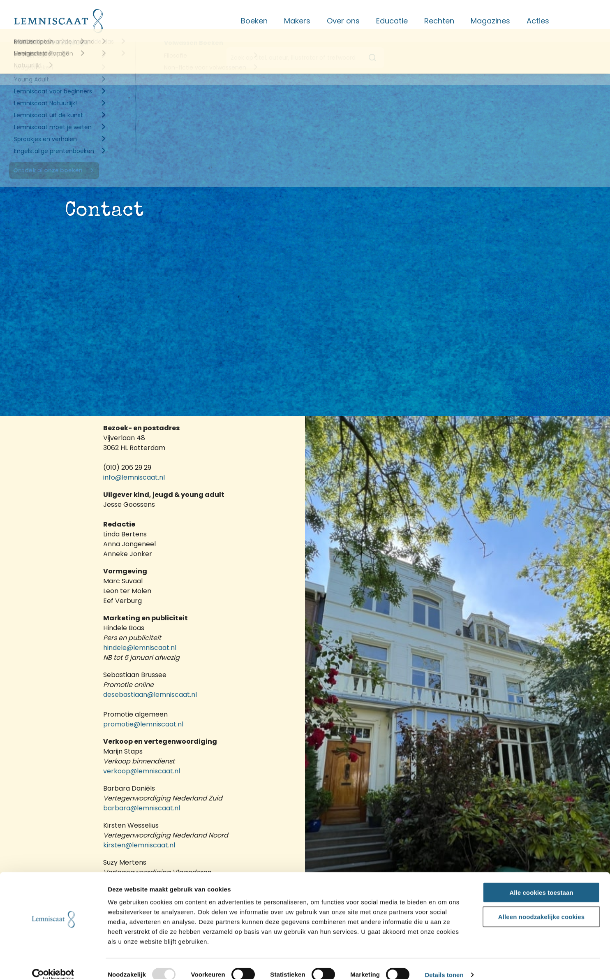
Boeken (254, 21)
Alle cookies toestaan (541, 880)
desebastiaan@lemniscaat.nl (150, 694)
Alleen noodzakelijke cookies (541, 904)
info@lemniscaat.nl (134, 477)
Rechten (439, 21)
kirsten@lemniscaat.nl (139, 845)
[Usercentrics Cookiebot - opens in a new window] (53, 963)
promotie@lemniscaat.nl (143, 724)
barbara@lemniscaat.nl (141, 808)
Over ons (343, 21)
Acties (538, 21)
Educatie (392, 21)
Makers (297, 21)
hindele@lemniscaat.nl (139, 647)
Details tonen (444, 963)
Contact (581, 21)
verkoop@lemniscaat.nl (141, 771)
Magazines (490, 21)
